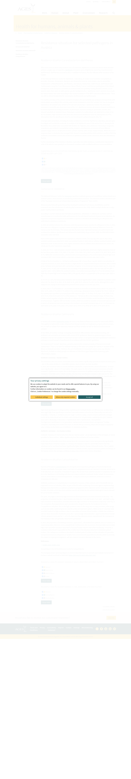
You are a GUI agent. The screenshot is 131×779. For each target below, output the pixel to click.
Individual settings (41, 397)
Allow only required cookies (65, 397)
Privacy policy (70, 389)
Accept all (89, 397)
